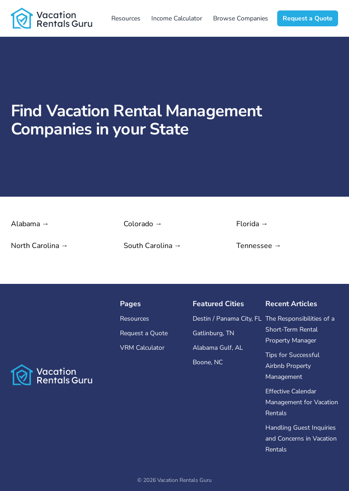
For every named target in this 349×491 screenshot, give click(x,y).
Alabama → (30, 224)
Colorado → (143, 224)
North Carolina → (39, 246)
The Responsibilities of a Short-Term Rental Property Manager (299, 329)
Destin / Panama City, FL (227, 318)
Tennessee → (258, 246)
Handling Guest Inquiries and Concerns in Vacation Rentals (301, 438)
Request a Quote (308, 18)
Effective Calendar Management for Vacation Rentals (301, 402)
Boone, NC (208, 362)
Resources (125, 18)
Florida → (252, 224)
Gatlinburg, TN (213, 333)
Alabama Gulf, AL (218, 347)
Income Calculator (176, 18)
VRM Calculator (142, 347)
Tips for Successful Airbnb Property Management (292, 366)
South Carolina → (152, 246)
